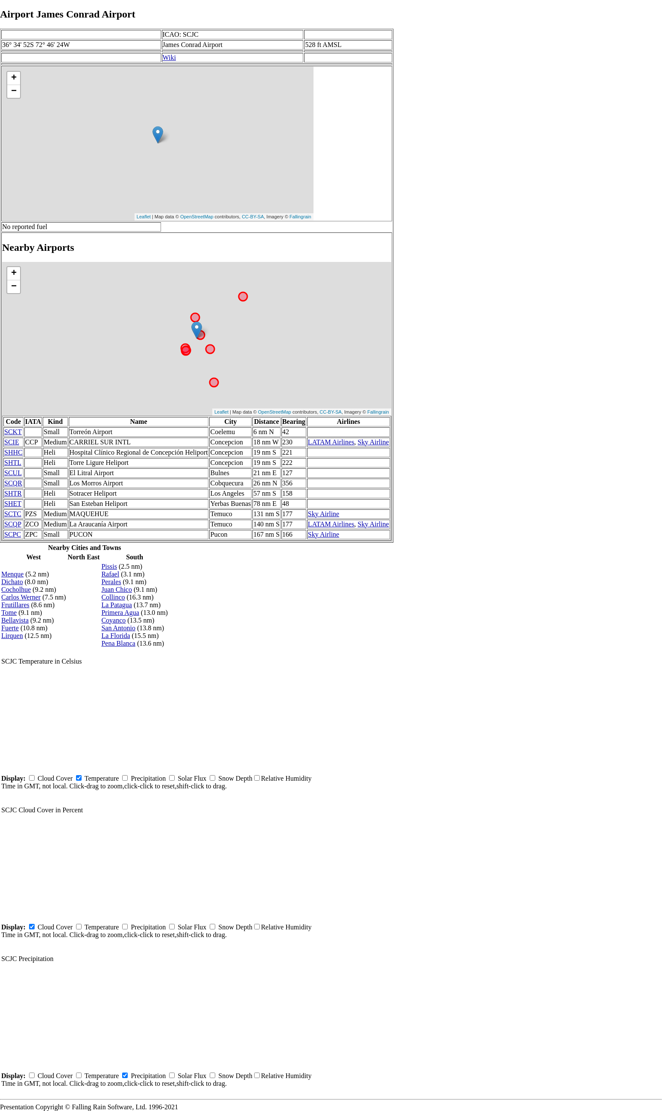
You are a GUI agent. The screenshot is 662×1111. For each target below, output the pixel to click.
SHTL (12, 462)
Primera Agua (120, 612)
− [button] (14, 91)
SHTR (13, 493)
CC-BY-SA (253, 216)
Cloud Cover (55, 778)
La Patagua (116, 604)
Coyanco (113, 620)
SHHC (13, 452)
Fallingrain (300, 216)
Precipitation (148, 778)
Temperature (102, 778)
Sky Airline (373, 442)
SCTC (12, 513)
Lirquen (12, 635)
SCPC (12, 534)
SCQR (13, 483)
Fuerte (10, 628)
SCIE (11, 442)
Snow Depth (235, 778)
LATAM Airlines (331, 442)
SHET (12, 503)
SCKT (13, 431)
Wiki (169, 57)
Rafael (110, 574)
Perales (111, 581)
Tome (9, 612)
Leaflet (144, 216)
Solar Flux (192, 778)
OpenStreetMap (197, 216)
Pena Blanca (118, 643)
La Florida (115, 635)
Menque (12, 574)
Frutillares (15, 604)
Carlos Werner (21, 597)
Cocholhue (16, 589)
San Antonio (118, 628)
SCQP (12, 524)
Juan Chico (116, 589)
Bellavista (15, 620)
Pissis (109, 566)
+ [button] (14, 78)
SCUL (13, 472)
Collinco (113, 597)
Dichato (12, 581)
